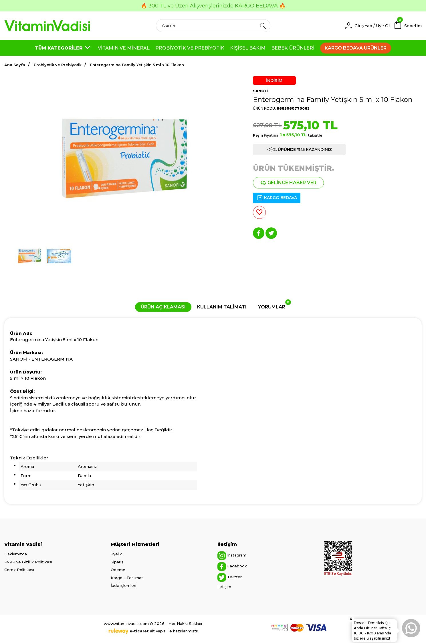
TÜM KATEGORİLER (63, 48)
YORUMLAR (274, 306)
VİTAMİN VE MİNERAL (124, 48)
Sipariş (117, 562)
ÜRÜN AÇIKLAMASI (163, 307)
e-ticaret (139, 631)
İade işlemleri (123, 585)
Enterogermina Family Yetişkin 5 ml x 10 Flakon (137, 64)
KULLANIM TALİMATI (222, 307)
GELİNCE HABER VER (288, 182)
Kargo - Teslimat (127, 577)
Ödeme (118, 569)
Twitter (229, 577)
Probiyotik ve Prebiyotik (58, 64)
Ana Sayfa (14, 64)
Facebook (232, 566)
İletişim (224, 586)
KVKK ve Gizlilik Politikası (28, 562)
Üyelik (116, 554)
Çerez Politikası (19, 569)
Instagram (231, 555)
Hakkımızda (15, 554)
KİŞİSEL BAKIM (247, 48)
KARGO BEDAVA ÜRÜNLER (356, 48)
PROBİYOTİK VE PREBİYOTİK (189, 48)
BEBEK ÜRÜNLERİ (292, 48)
